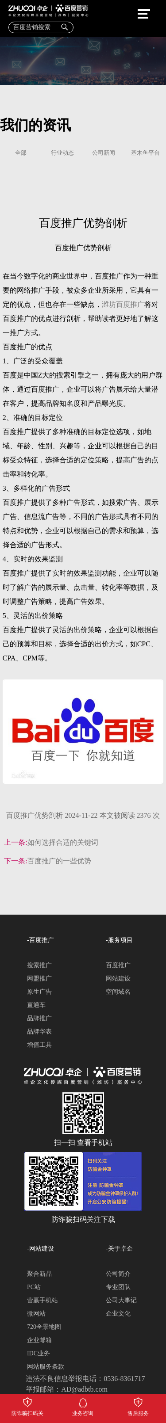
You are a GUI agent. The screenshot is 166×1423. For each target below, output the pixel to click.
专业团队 (118, 1287)
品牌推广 (39, 1018)
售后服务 (138, 1401)
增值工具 (39, 1044)
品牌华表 (39, 1031)
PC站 (34, 1287)
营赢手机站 (42, 1300)
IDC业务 (38, 1353)
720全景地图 (44, 1327)
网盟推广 (39, 978)
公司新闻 (103, 153)
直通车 (36, 1005)
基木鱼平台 (145, 153)
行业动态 (62, 153)
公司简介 (118, 1273)
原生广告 (39, 991)
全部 (21, 153)
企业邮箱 (39, 1340)
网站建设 (118, 978)
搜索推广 (39, 965)
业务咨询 (83, 1401)
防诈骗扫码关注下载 (28, 1401)
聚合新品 (39, 1273)
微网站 (36, 1313)
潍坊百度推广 (123, 304)
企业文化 (118, 1313)
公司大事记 (121, 1300)
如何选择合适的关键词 (62, 842)
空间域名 (118, 991)
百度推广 (118, 965)
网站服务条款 (45, 1366)
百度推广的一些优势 (59, 861)
